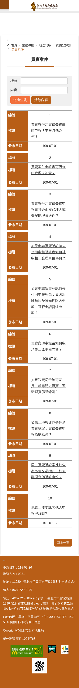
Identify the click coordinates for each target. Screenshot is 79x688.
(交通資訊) (67, 581)
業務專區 (28, 45)
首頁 (14, 45)
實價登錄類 (63, 45)
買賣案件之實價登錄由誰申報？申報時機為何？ (48, 130)
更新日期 (9, 567)
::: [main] (8, 39)
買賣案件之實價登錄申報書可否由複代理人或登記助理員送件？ (48, 209)
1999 (6, 603)
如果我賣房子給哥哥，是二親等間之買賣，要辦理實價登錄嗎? (48, 386)
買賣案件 (17, 49)
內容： (15, 90)
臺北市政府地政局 (44, 6)
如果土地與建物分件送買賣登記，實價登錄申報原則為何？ (48, 428)
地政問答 (45, 45)
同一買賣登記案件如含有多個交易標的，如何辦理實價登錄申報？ (48, 471)
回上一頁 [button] (63, 542)
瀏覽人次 (9, 573)
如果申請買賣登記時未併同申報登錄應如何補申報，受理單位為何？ (48, 252)
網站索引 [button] (4, 4)
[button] (20, 100)
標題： (15, 81)
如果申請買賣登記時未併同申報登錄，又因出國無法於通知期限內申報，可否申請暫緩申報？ (48, 301)
